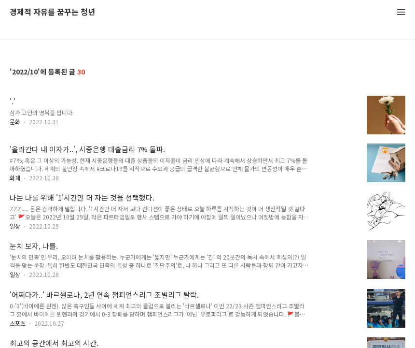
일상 (15, 226)
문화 (15, 121)
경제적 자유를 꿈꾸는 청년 (52, 12)
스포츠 (18, 323)
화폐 (15, 178)
